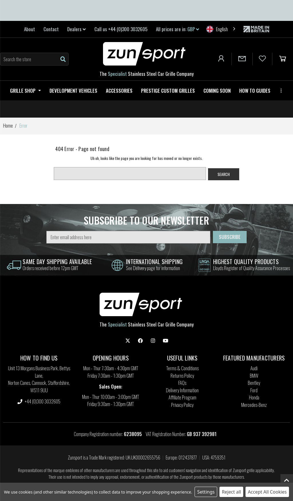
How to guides (254, 90)
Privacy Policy (182, 404)
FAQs (182, 382)
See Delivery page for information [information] (153, 268)
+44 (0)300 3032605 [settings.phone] (38, 401)
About (29, 29)
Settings (206, 492)
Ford (254, 390)
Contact (51, 29)
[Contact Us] (242, 59)
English (217, 29)
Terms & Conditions (182, 368)
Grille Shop (25, 90)
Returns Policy (182, 375)
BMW (254, 375)
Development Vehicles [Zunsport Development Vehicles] (73, 90)
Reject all (231, 492)
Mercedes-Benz (254, 404)
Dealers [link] (76, 29)
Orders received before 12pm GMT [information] (50, 268)
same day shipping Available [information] (57, 261)
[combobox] (221, 29)
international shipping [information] (154, 261)
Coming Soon (217, 90)
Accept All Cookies (267, 492)
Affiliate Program (182, 397)
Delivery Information (182, 390)
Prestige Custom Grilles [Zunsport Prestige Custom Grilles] (168, 90)
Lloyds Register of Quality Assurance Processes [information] (251, 268)
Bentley (254, 382)
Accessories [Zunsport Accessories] (119, 90)
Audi (254, 368)
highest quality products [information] (246, 261)
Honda (254, 397)
